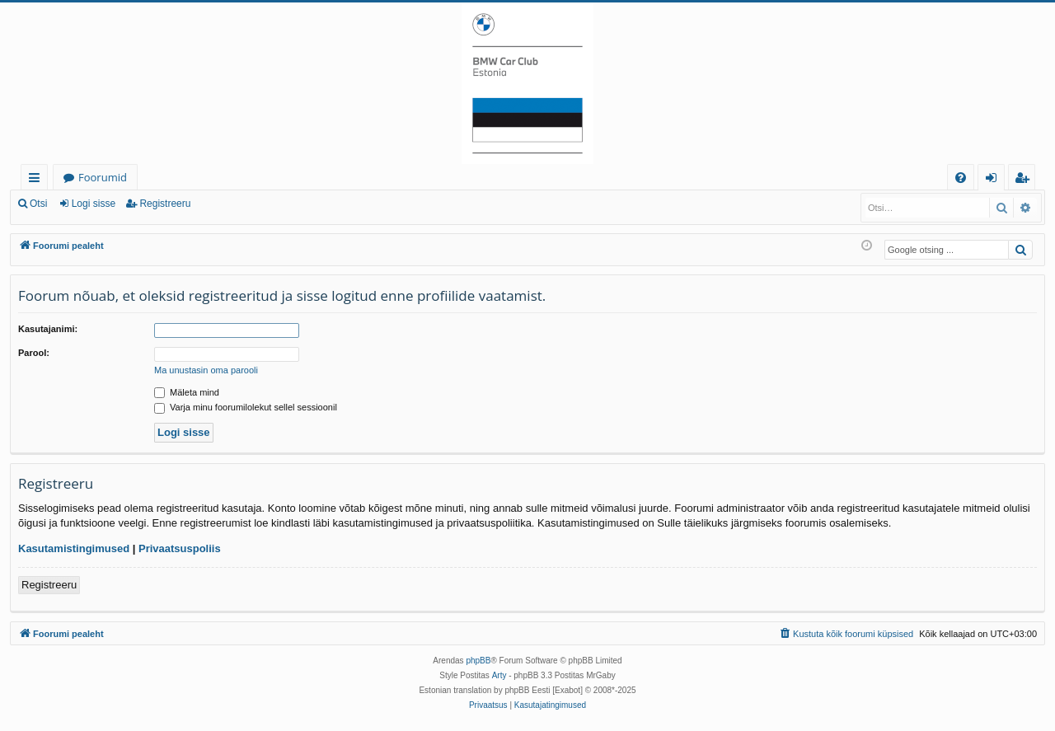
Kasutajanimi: (47, 329)
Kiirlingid (37, 180)
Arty (499, 675)
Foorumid (102, 177)
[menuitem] (960, 177)
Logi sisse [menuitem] (994, 180)
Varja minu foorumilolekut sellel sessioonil (245, 407)
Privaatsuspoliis (179, 548)
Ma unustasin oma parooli (206, 370)
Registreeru (164, 203)
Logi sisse (93, 203)
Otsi (38, 203)
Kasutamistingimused (73, 548)
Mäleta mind (186, 392)
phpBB (478, 660)
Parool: (33, 353)
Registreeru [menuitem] (1025, 180)
